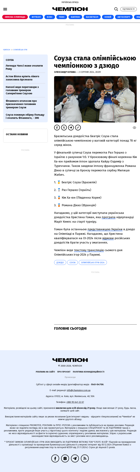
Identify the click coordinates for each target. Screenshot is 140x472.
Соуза (72, 262)
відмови (108, 238)
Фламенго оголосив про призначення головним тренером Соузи (21, 104)
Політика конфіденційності (88, 372)
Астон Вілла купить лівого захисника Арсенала (22, 78)
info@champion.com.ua (78, 390)
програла (109, 217)
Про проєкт (63, 372)
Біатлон (75, 17)
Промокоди (70, 377)
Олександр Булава (65, 72)
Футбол (36, 17)
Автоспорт (124, 17)
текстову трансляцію (89, 250)
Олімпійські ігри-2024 (93, 262)
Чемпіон (7, 50)
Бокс (49, 17)
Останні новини (17, 134)
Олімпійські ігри (20, 50)
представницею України (105, 229)
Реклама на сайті (45, 372)
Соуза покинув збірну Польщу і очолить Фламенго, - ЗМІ (25, 116)
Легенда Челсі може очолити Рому (24, 67)
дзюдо (60, 262)
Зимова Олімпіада (15, 17)
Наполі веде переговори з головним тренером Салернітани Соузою (22, 90)
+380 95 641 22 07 (75, 402)
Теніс (62, 17)
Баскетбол (92, 17)
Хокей (108, 17)
